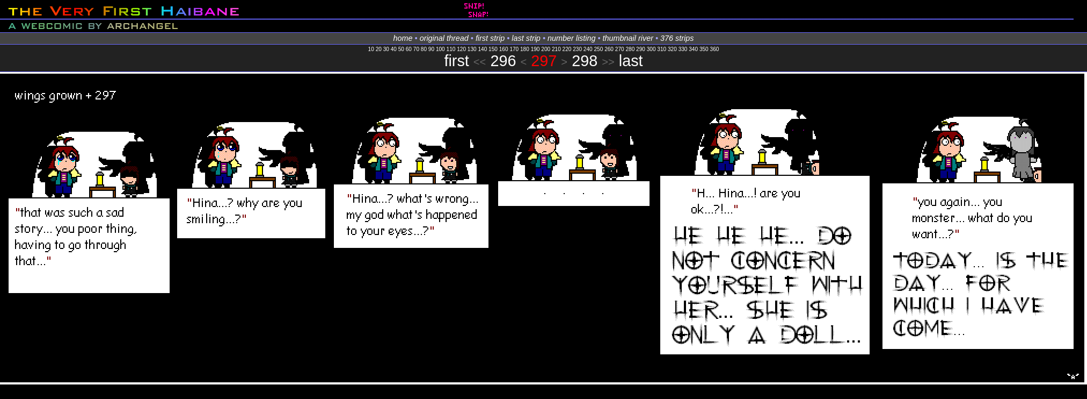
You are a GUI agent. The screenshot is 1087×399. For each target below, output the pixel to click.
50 (401, 49)
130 (472, 49)
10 (371, 49)
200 (545, 49)
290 (640, 49)
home (403, 38)
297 (544, 60)
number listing (572, 38)
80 (424, 49)
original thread (444, 38)
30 (386, 49)
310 (661, 49)
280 (629, 49)
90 (431, 49)
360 (714, 49)
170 (514, 49)
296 (503, 60)
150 (493, 49)
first (456, 60)
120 (461, 49)
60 (409, 49)
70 (416, 49)
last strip (526, 38)
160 (503, 49)
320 (672, 49)
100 (440, 49)
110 (451, 49)
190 (535, 49)
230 (577, 49)
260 (609, 49)
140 (482, 49)
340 (693, 49)
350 (704, 49)
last (631, 60)
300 (651, 49)
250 (598, 49)
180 (524, 49)
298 (584, 60)
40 (394, 49)
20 (379, 49)
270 (619, 49)
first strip (490, 38)
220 (567, 49)
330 (683, 49)
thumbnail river (628, 38)
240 (588, 49)
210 (556, 49)
